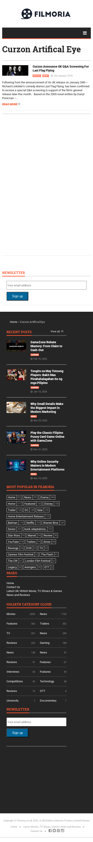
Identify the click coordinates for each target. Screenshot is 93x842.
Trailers (44, 623)
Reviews (12, 642)
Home (13, 322)
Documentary (48, 700)
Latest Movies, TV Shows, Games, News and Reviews (52, 826)
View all (55, 331)
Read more (9, 104)
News (45, 76)
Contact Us (13, 587)
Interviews (13, 671)
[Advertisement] (39, 184)
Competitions (15, 681)
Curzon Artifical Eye (41, 49)
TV (8, 633)
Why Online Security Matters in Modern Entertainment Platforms (47, 465)
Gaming (35, 355)
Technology (47, 681)
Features (12, 623)
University (13, 700)
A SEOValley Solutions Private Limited (60, 820)
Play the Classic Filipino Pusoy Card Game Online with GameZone (47, 436)
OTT (42, 691)
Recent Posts (19, 332)
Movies (37, 76)
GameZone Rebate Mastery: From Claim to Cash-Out (46, 346)
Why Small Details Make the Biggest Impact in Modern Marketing (46, 407)
